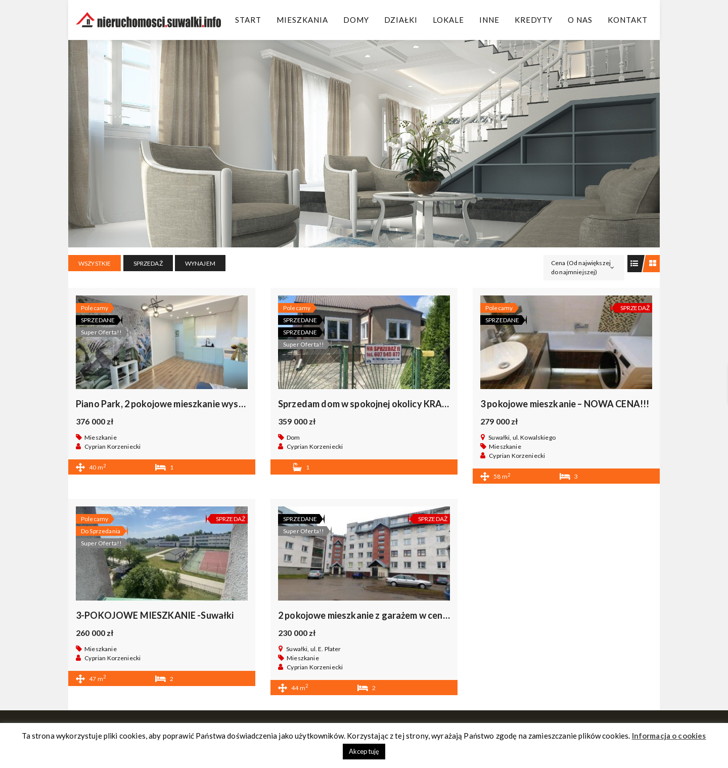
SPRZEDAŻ (148, 263)
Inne (489, 19)
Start (248, 19)
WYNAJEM (200, 263)
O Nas (580, 19)
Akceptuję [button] (364, 751)
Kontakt (628, 19)
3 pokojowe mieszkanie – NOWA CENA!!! (564, 403)
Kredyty (534, 19)
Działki (401, 19)
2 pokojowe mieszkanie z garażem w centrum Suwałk (386, 615)
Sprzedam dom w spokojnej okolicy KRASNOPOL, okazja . (396, 403)
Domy (356, 19)
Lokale (448, 19)
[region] (364, 143)
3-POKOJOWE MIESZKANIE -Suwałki (155, 615)
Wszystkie (94, 263)
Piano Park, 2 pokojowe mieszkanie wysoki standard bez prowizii (209, 403)
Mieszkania (302, 19)
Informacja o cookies (669, 735)
